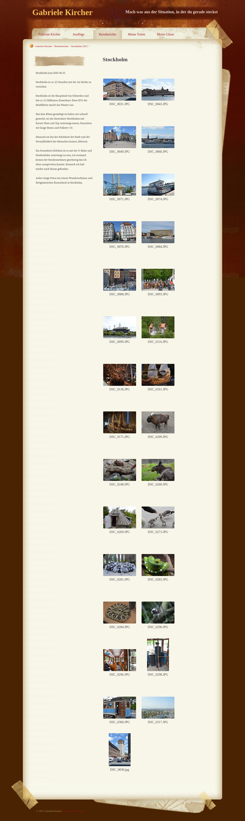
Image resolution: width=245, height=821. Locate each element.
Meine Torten (136, 34)
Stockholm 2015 (79, 46)
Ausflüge (78, 34)
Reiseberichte (107, 34)
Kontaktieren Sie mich (73, 811)
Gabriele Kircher (49, 34)
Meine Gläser (165, 34)
